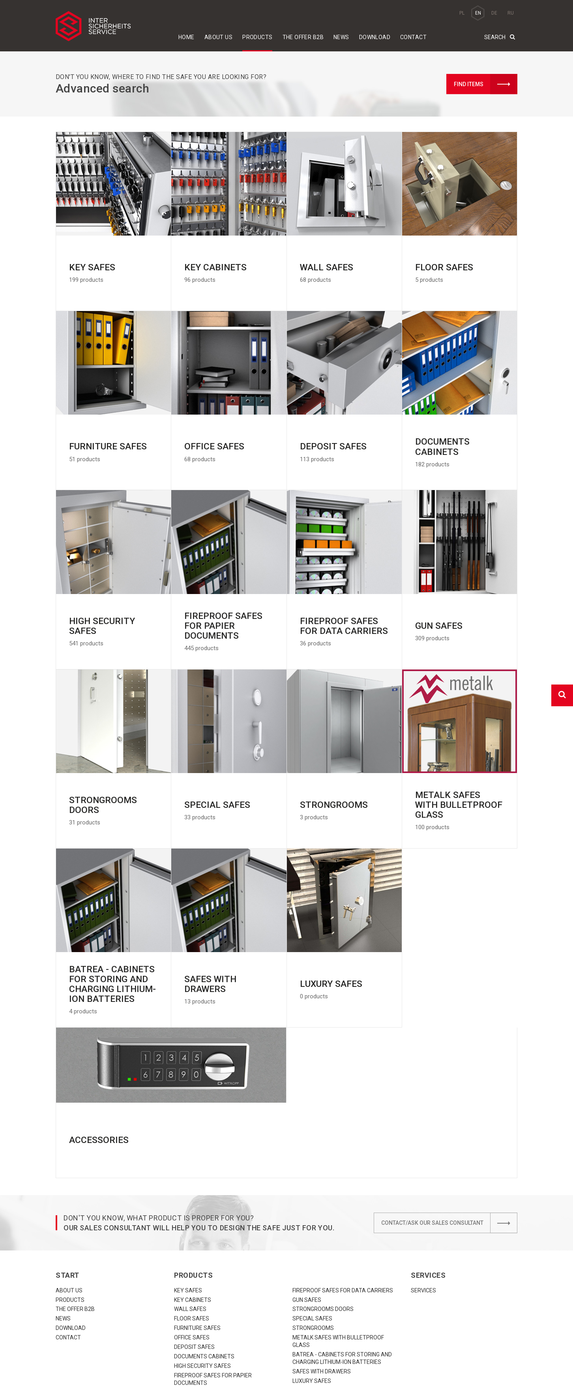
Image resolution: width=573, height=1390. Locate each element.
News (341, 37)
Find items (485, 84)
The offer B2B (303, 37)
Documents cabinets (204, 1281)
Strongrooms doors (323, 1234)
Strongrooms (313, 1253)
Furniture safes (197, 1253)
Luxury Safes (311, 1306)
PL (461, 13)
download (374, 37)
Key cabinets (192, 1225)
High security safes (202, 1291)
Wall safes (190, 1234)
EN (478, 13)
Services (423, 1215)
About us (218, 37)
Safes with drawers (321, 1296)
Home (186, 37)
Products (257, 37)
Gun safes (306, 1225)
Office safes (192, 1262)
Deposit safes (194, 1272)
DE (494, 13)
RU (510, 13)
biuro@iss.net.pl (222, 1373)
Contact (413, 37)
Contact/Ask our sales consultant (449, 1147)
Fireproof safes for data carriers (342, 1215)
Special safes (312, 1243)
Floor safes (191, 1243)
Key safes (188, 1215)
